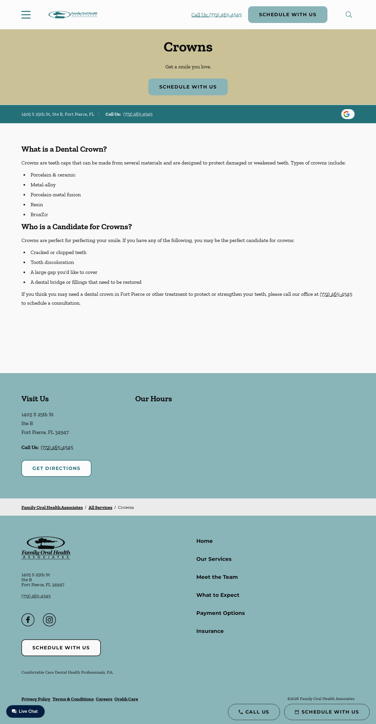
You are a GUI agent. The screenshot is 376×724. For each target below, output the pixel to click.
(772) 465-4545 (137, 114)
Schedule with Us (287, 14)
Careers (104, 699)
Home (204, 541)
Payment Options (220, 613)
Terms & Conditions (73, 699)
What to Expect (217, 595)
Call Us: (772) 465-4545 (216, 14)
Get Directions (56, 468)
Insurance (210, 631)
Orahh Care (126, 699)
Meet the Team (217, 577)
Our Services (214, 559)
